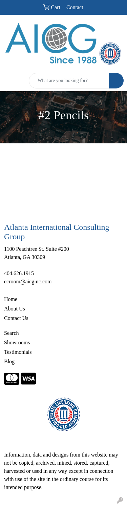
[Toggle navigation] (10, 80)
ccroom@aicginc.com (27, 281)
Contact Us (16, 318)
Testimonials (18, 352)
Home (10, 299)
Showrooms (17, 342)
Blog (9, 361)
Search (11, 333)
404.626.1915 (19, 273)
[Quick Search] (69, 80)
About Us (14, 308)
